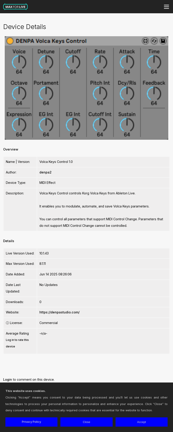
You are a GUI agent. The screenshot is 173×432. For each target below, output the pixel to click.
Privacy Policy (31, 421)
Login (7, 379)
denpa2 (45, 172)
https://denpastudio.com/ (59, 312)
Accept (141, 422)
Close (86, 422)
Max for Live (15, 6)
